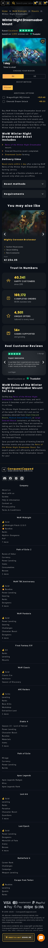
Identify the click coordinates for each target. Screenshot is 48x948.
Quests (5, 891)
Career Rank (7, 862)
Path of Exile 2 (24, 549)
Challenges (7, 628)
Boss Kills (6, 704)
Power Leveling (9, 560)
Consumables (8, 567)
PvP (4, 538)
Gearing (5, 596)
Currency (6, 557)
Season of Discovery (11, 682)
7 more (5, 542)
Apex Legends (24, 775)
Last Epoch (24, 826)
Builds (5, 768)
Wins (4, 783)
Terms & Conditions (11, 510)
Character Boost (9, 631)
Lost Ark (24, 794)
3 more (5, 746)
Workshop (6, 707)
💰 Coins (6, 694)
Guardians (7, 815)
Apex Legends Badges (12, 780)
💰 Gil (5, 650)
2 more (5, 574)
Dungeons (6, 602)
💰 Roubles (7, 884)
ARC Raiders (24, 689)
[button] (40, 3)
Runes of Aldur (9, 554)
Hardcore (6, 678)
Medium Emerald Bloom (20, 418)
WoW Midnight (24, 517)
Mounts (5, 660)
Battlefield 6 (24, 858)
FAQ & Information (11, 500)
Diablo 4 (24, 721)
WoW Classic (24, 667)
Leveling (6, 656)
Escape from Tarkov (24, 880)
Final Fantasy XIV (24, 645)
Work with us (8, 493)
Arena (4, 844)
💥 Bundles (7, 528)
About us (6, 490)
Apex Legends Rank (11, 786)
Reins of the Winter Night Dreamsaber (23, 145)
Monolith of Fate (10, 840)
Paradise (6, 808)
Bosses (5, 570)
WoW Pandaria (24, 613)
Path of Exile (24, 753)
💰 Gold (5, 522)
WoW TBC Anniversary (24, 581)
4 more (5, 606)
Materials (6, 739)
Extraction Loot (9, 710)
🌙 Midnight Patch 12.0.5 (14, 525)
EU (13, 76)
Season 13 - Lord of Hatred (14, 726)
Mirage (5, 758)
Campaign (6, 869)
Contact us (7, 503)
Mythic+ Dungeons (10, 535)
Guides (5, 496)
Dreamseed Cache (13, 154)
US (35, 76)
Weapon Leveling (10, 872)
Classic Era (7, 675)
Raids (4, 532)
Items (4, 564)
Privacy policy (8, 506)
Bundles (6, 736)
